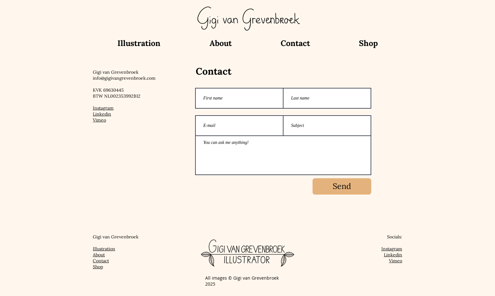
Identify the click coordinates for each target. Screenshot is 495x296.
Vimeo (99, 120)
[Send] (342, 186)
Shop (98, 267)
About (99, 255)
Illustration (104, 249)
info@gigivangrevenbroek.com (124, 78)
